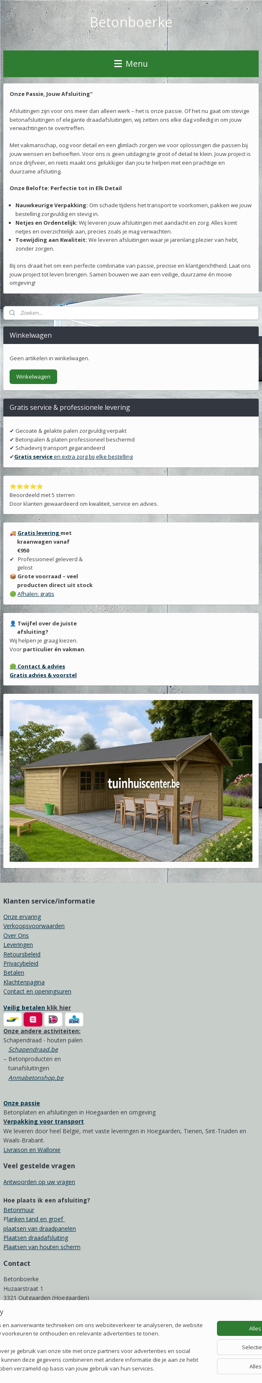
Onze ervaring (22, 917)
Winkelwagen (33, 376)
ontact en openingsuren (39, 991)
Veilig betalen (24, 1008)
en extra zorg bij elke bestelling (73, 456)
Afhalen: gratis (36, 593)
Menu (131, 63)
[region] (76, 1330)
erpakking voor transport (45, 1121)
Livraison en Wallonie (31, 1150)
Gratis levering (39, 533)
